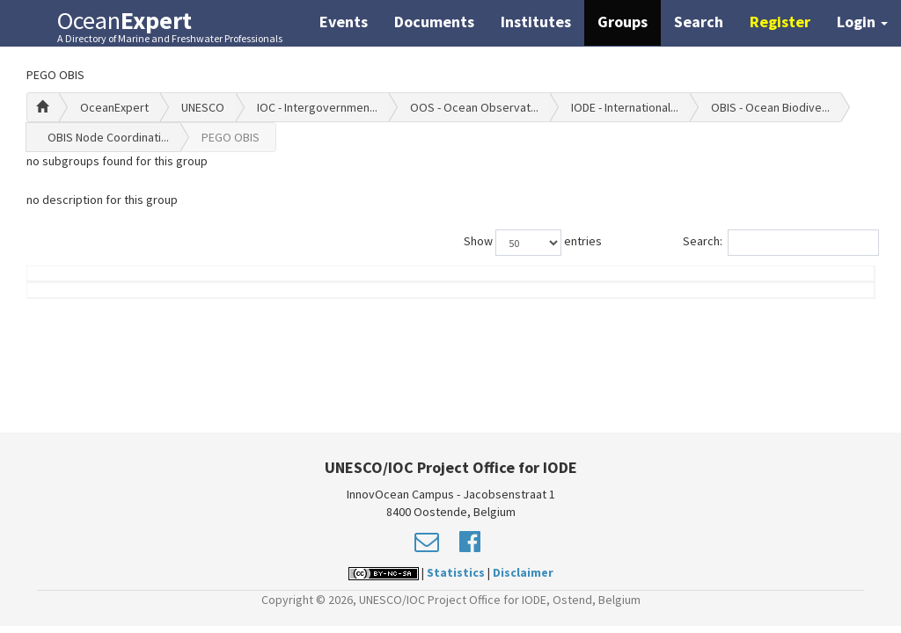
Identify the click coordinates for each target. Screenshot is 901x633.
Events (343, 21)
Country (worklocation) (799, 291)
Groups (622, 21)
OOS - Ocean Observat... (474, 107)
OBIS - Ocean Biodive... (770, 107)
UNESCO (202, 107)
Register (780, 21)
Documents (434, 21)
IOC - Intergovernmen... (317, 107)
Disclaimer (523, 572)
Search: (779, 242)
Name (93, 300)
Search (698, 21)
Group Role (660, 300)
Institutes (536, 21)
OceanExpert (114, 107)
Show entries (533, 242)
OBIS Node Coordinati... (108, 137)
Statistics (456, 572)
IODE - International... (624, 107)
